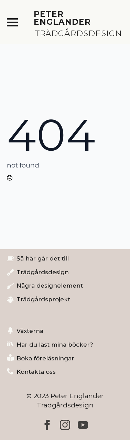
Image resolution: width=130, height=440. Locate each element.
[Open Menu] (12, 22)
